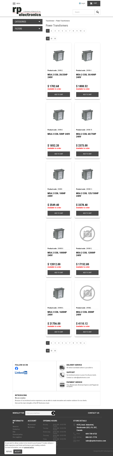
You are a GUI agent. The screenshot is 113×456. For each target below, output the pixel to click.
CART (93, 3)
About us (16, 426)
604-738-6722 (91, 434)
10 (48, 38)
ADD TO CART (59, 94)
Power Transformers (63, 21)
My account (31, 424)
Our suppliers (17, 437)
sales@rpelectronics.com (82, 377)
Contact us (93, 413)
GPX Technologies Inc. (107, 451)
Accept (18, 452)
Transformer (50, 21)
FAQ (14, 432)
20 (51, 38)
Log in (82, 3)
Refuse (9, 452)
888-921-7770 (91, 437)
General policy (17, 434)
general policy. (29, 447)
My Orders (31, 427)
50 (55, 38)
